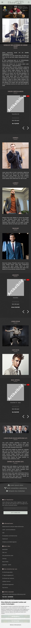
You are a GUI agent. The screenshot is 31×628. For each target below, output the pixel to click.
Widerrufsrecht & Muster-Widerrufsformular (13, 526)
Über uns (4, 552)
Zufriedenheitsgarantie (8, 584)
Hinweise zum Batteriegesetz (9, 542)
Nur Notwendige (15, 621)
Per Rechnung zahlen (7, 572)
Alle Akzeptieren (15, 616)
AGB (3, 532)
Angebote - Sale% (6, 564)
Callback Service (6, 581)
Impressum (5, 539)
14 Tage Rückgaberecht (7, 575)
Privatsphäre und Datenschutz (9, 535)
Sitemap (4, 558)
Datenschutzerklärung (10, 613)
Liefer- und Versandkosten (8, 529)
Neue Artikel (5, 561)
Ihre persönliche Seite (7, 555)
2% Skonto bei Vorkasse (8, 578)
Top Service (5, 587)
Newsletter (5, 549)
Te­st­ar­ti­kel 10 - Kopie (15, 402)
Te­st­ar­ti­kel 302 (15, 114)
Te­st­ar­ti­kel (15, 297)
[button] (23, 128)
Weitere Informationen (15, 625)
